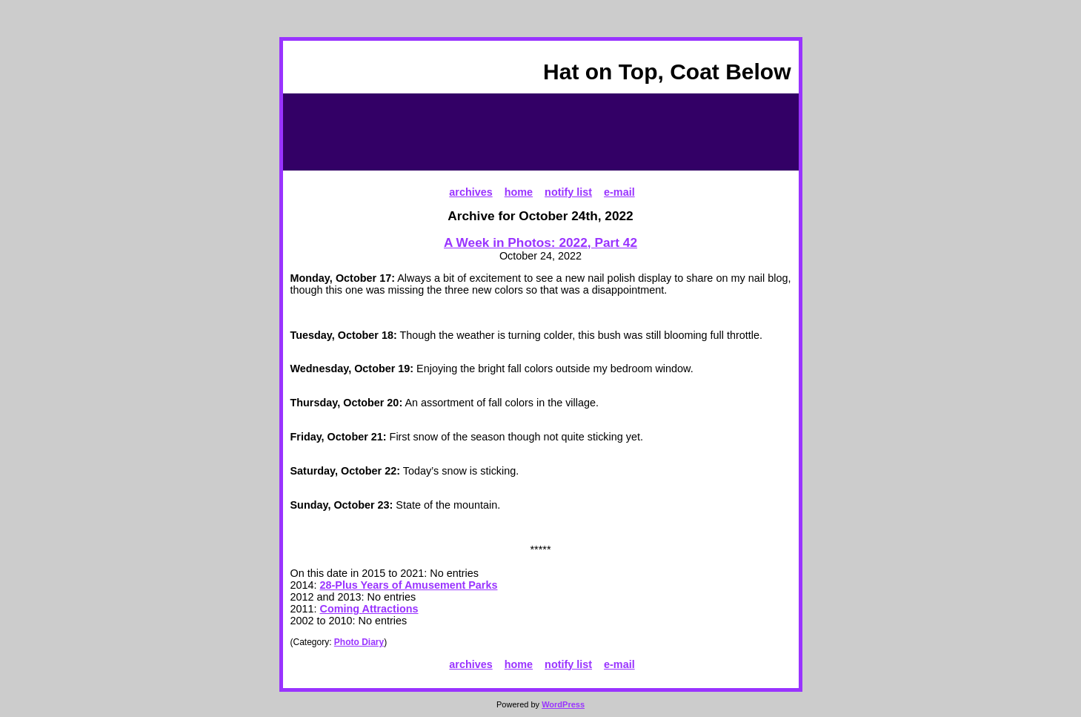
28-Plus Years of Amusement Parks (409, 585)
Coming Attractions (369, 609)
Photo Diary (359, 642)
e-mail (619, 192)
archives (470, 192)
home (519, 192)
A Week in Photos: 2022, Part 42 (540, 242)
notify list (568, 192)
